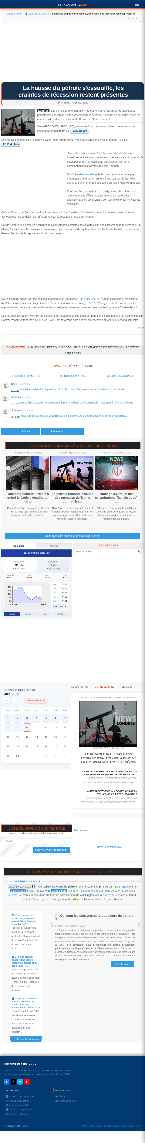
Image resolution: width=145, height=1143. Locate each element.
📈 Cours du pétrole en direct (20, 1096)
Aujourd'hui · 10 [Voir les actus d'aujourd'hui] (36, 701)
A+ (129, 18)
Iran (106, 895)
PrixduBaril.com (13, 1126)
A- (137, 18)
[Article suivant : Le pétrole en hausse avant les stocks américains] (62, 431)
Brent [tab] (18, 546)
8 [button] (8, 727)
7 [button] (65, 718)
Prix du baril (80, 830)
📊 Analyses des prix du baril (20, 1109)
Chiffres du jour (26, 881)
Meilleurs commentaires (119, 376)
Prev (8, 468)
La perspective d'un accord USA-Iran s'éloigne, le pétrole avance (111, 793)
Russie (105, 174)
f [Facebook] (6, 1081)
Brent (91, 126)
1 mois (12, 614)
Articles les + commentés (26, 376)
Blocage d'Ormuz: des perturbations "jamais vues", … (117, 497)
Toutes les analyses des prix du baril (31, 1040)
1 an (44, 614)
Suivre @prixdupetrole (109, 846)
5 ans (60, 614)
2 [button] (17, 718)
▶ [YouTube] (27, 1082)
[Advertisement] (72, 53)
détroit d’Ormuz (31, 899)
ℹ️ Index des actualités (17, 1105)
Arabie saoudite (85, 174)
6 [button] (55, 718)
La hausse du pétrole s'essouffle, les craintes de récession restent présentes (73, 91)
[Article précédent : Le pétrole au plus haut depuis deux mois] (20, 431)
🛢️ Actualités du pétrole (37, 13)
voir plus (15, 390)
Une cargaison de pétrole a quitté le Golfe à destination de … (28, 497)
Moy (57, 607)
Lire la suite (123, 964)
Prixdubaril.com (14, 13)
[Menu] (137, 3)
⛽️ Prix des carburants (17, 1114)
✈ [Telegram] (20, 1081)
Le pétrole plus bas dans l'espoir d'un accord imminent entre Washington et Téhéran (108, 758)
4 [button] (36, 718)
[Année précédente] (6, 701)
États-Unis (90, 298)
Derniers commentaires (73, 376)
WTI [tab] (54, 546)
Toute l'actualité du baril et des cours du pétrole (72, 535)
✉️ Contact (61, 1096)
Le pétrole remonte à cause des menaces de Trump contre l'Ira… (72, 497)
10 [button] (27, 727)
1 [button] (8, 718)
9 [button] (17, 727)
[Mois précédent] (14, 701)
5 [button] (46, 718)
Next (137, 468)
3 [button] (27, 718)
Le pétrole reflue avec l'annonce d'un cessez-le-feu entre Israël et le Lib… (109, 773)
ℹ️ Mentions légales (65, 1101)
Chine (4, 229)
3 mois (28, 614)
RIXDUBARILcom (20, 1064)
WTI (77, 140)
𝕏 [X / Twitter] (13, 1082)
